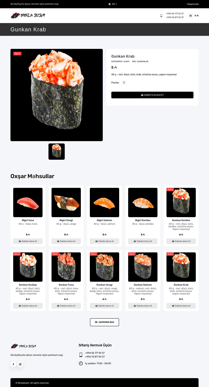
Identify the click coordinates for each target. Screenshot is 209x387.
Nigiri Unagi (66, 220)
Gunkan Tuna (66, 285)
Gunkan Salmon (143, 285)
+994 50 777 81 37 (175, 13)
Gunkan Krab (122, 56)
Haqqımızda (193, 4)
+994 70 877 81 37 (175, 17)
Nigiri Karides (143, 220)
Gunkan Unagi (104, 285)
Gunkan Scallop (28, 285)
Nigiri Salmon (104, 220)
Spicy (17, 53)
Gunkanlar (142, 61)
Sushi (126, 61)
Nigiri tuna (28, 220)
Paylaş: (115, 82)
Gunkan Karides (181, 220)
